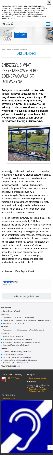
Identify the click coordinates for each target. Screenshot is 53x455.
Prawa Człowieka (44, 320)
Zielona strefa (22, 330)
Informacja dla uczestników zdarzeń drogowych (19, 320)
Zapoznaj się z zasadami (38, 389)
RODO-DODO (16, 366)
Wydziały (17, 311)
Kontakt (4, 348)
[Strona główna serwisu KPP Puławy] (3, 23)
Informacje (15, 49)
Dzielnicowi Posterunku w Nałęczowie (16, 345)
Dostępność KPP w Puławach (13, 323)
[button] (48, 24)
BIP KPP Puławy (14, 378)
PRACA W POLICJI (6, 366)
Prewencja (4, 326)
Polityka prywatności (36, 391)
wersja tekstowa (9, 398)
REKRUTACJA (18, 318)
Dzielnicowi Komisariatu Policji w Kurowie (17, 339)
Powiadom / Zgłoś (9, 363)
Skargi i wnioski (22, 363)
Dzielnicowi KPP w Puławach (13, 337)
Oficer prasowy (33, 360)
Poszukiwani (29, 318)
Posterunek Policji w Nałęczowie (14, 360)
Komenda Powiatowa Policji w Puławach (17, 352)
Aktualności (23, 49)
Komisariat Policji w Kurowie (13, 354)
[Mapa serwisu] (8, 23)
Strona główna (6, 49)
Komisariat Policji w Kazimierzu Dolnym (17, 357)
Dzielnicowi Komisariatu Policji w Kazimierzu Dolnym (21, 342)
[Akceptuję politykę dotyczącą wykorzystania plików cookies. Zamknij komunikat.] (49, 2)
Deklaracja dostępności (37, 378)
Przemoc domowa (9, 330)
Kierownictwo (6, 307)
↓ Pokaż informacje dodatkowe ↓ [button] (26, 296)
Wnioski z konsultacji (36, 330)
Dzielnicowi (5, 333)
